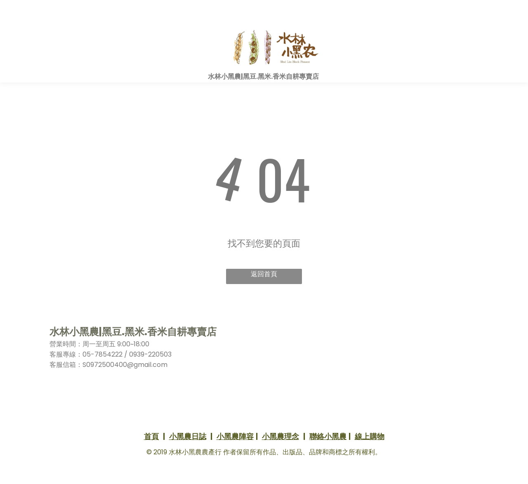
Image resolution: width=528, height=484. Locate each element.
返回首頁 (264, 274)
